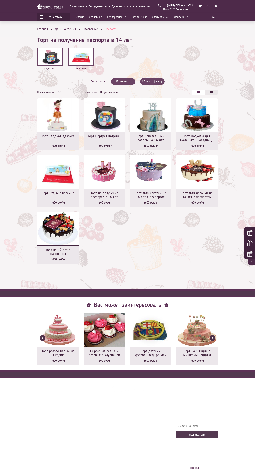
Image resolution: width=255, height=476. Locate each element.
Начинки (90, 433)
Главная (90, 414)
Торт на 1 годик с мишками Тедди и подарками (197, 353)
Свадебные (95, 17)
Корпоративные (116, 17)
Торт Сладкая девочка (58, 136)
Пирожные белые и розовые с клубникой (104, 353)
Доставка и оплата (123, 6)
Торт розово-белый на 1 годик (58, 353)
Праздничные (139, 17)
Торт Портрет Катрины (104, 136)
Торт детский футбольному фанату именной (150, 353)
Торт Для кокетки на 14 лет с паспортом (150, 195)
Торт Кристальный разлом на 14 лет (150, 138)
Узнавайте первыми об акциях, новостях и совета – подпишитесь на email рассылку (196, 417)
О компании (77, 6)
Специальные (160, 17)
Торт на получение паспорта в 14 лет (104, 195)
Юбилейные (181, 17)
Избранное (91, 438)
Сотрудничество (98, 6)
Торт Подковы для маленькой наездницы (197, 138)
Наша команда (94, 448)
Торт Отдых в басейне (58, 193)
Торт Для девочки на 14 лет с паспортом (197, 195)
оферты (194, 467)
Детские (79, 17)
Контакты (144, 6)
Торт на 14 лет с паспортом (58, 252)
